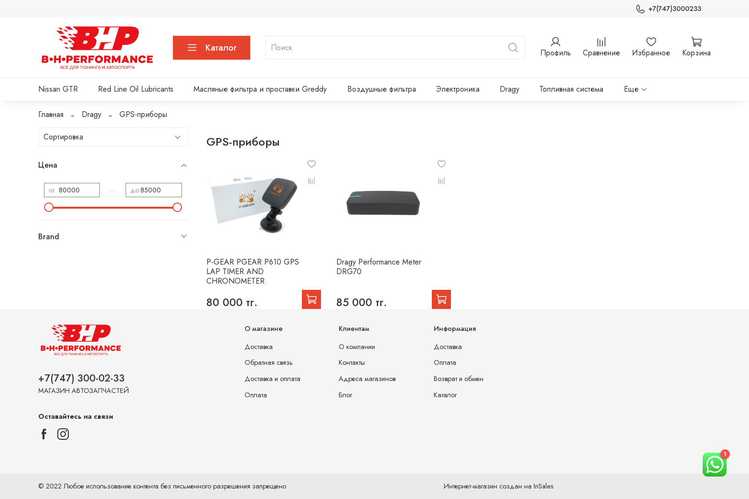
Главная (51, 114)
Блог (345, 395)
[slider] (49, 207)
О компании (357, 346)
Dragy (509, 89)
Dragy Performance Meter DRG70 (378, 266)
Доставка (259, 346)
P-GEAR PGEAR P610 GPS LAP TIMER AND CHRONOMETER (252, 271)
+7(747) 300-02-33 (81, 378)
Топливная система (571, 89)
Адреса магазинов (367, 378)
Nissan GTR (58, 89)
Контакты (352, 362)
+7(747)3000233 (668, 9)
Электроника (458, 89)
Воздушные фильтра (381, 89)
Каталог (211, 48)
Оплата (256, 395)
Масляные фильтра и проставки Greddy (260, 89)
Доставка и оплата (272, 378)
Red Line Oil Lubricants (135, 89)
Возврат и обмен (458, 378)
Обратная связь (269, 362)
